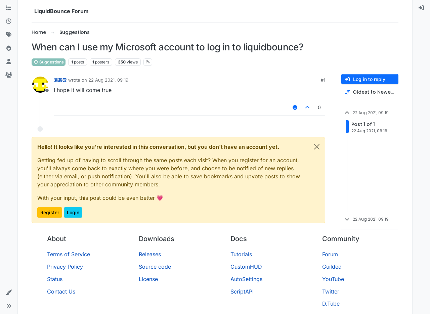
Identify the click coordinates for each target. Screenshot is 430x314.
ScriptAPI (242, 291)
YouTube (333, 279)
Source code (155, 266)
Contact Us (61, 291)
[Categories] (9, 8)
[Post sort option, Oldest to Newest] (369, 92)
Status (54, 279)
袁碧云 (60, 80)
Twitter (330, 291)
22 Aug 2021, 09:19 (108, 80)
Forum (330, 254)
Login (73, 212)
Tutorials (241, 254)
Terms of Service (68, 254)
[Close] (317, 146)
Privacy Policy (65, 266)
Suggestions (48, 61)
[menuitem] (421, 8)
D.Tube (331, 303)
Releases (150, 254)
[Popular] (9, 48)
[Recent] (9, 21)
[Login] (421, 8)
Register (49, 212)
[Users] (9, 61)
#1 (323, 80)
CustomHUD (246, 266)
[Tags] (9, 35)
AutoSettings (246, 279)
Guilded (332, 266)
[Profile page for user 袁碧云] (40, 85)
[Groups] (9, 75)
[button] (9, 292)
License (148, 279)
